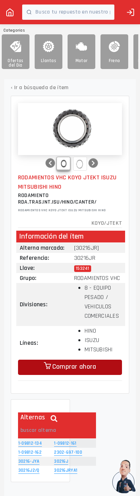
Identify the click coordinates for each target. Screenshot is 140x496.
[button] (50, 163)
